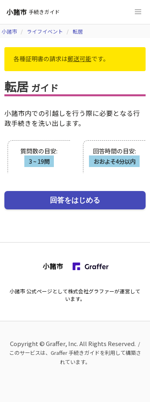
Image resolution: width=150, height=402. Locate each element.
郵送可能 (79, 58)
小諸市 (9, 31)
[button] (138, 12)
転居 (78, 31)
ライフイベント (45, 31)
